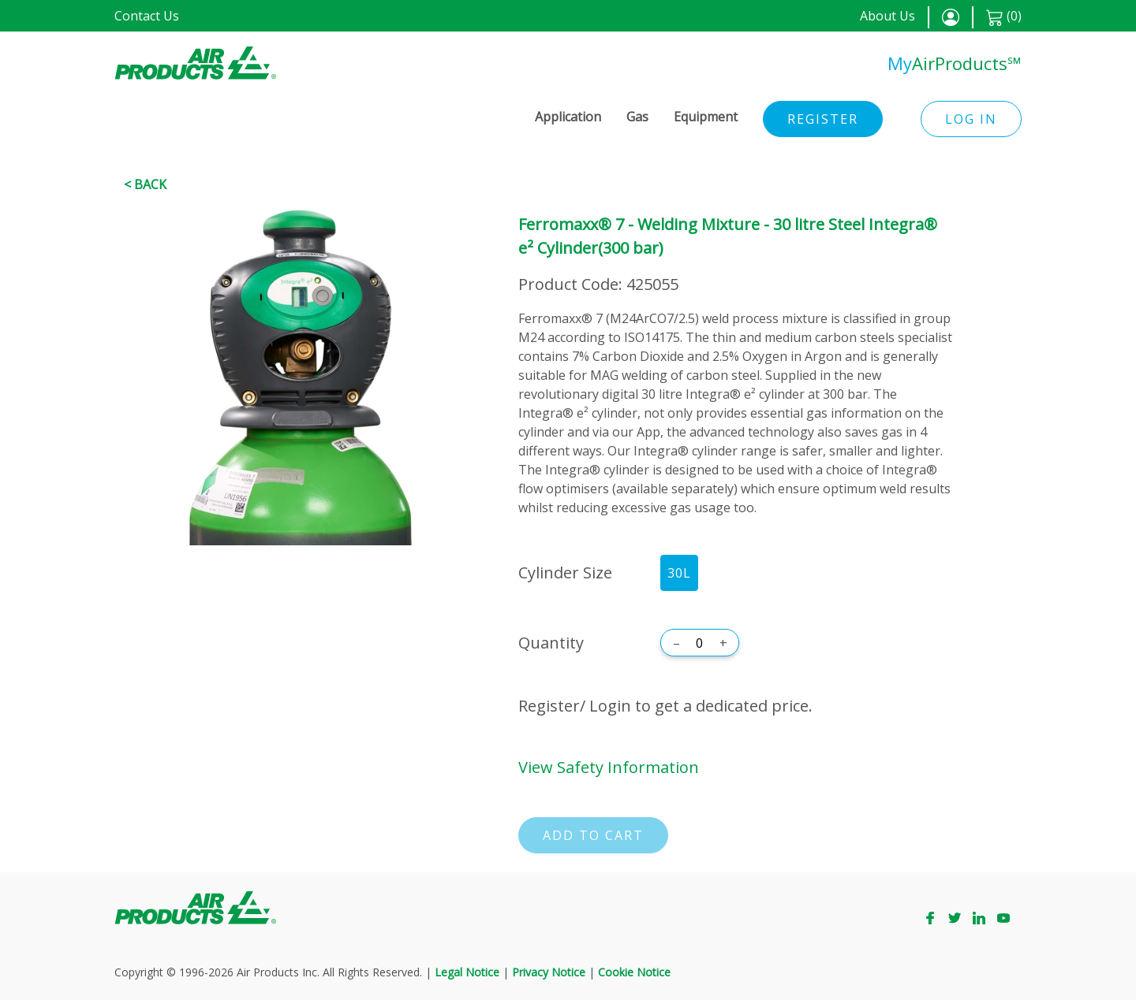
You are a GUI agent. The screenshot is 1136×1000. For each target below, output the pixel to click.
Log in (971, 119)
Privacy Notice (548, 972)
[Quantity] (699, 643)
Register (822, 119)
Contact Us (146, 15)
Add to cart (593, 835)
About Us (887, 15)
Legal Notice (467, 972)
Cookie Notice (634, 972)
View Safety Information (608, 767)
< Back (145, 184)
